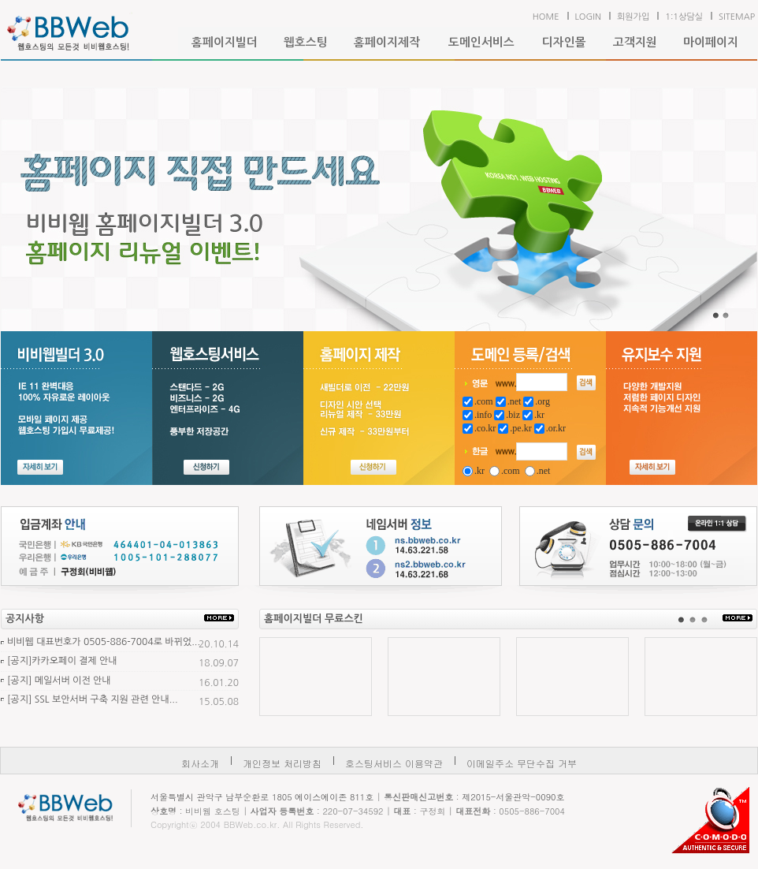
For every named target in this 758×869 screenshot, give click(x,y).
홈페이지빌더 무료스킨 (313, 619)
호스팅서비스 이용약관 (394, 763)
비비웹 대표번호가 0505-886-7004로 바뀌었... (103, 642)
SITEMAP (737, 17)
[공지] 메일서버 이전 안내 (59, 680)
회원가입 (633, 17)
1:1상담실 (684, 17)
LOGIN (588, 17)
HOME (546, 17)
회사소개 (200, 763)
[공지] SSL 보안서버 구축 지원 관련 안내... (92, 699)
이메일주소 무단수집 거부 (521, 763)
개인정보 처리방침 (282, 763)
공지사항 (25, 619)
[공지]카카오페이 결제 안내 (62, 661)
